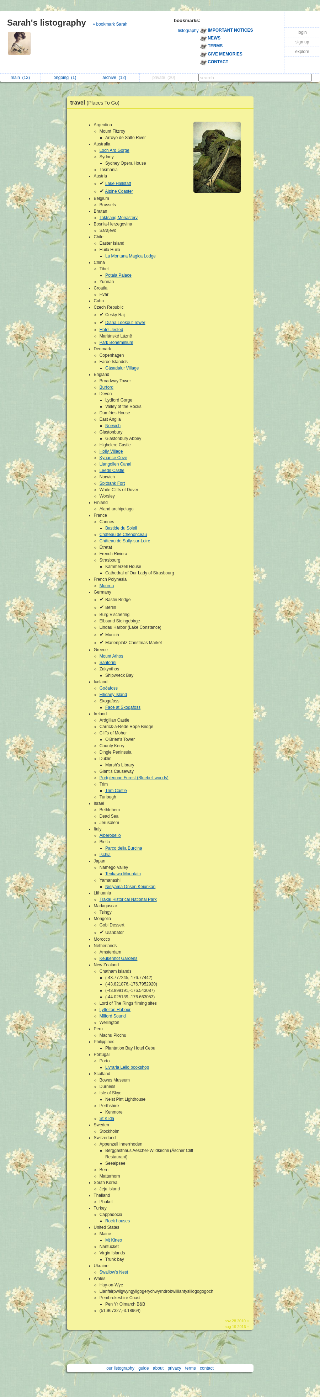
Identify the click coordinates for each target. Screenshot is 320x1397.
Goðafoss (109, 688)
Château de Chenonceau (123, 534)
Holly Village (111, 451)
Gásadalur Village (122, 368)
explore (302, 51)
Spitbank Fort (112, 483)
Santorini (108, 662)
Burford (106, 387)
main (20, 77)
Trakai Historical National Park (128, 899)
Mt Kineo (113, 1240)
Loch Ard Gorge (114, 150)
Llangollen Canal (115, 464)
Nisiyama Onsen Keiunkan (130, 886)
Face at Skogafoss (122, 707)
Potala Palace (118, 275)
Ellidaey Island (113, 694)
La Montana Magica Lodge (130, 256)
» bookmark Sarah (109, 24)
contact (207, 1368)
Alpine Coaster (119, 191)
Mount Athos (111, 656)
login (302, 32)
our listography (120, 1368)
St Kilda (107, 1118)
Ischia (105, 854)
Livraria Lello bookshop (127, 1067)
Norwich (113, 425)
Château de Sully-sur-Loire (125, 540)
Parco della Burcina (123, 848)
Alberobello (110, 835)
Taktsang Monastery (119, 217)
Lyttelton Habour (115, 1009)
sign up (302, 41)
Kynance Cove (113, 457)
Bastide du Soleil (121, 528)
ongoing (64, 77)
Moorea (107, 585)
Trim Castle (116, 790)
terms (190, 1368)
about (158, 1368)
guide (143, 1368)
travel (96, 103)
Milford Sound (113, 1016)
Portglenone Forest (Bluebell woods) (134, 777)
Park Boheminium (116, 342)
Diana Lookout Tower (125, 322)
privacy (174, 1368)
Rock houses (117, 1220)
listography (188, 30)
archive (114, 77)
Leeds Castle (112, 470)
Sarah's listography (46, 22)
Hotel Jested (111, 329)
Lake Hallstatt (118, 183)
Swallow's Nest (114, 1272)
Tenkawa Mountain (123, 873)
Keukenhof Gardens (119, 958)
